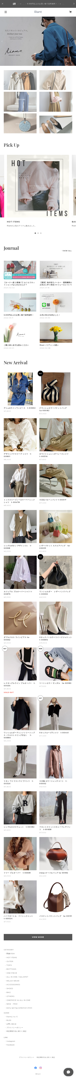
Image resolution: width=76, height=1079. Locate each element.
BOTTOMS (11, 969)
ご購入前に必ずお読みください (16, 345)
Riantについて (12, 1017)
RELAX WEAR (13, 981)
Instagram (11, 1041)
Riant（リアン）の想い (49, 345)
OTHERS (10, 996)
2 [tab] (38, 233)
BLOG (9, 1020)
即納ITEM (11, 954)
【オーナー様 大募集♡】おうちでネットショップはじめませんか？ (19, 284)
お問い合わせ (11, 1024)
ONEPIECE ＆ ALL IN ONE (18, 1000)
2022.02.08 (45, 348)
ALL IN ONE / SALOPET (17, 977)
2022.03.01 (9, 348)
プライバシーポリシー (15, 1028)
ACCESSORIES (13, 984)
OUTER (10, 961)
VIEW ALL (67, 251)
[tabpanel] (38, 192)
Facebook (11, 1045)
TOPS (9, 965)
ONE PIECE (12, 973)
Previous (2, 41)
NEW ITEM (12, 1004)
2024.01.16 (45, 288)
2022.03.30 (45, 318)
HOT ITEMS (12, 957)
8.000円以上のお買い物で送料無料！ (19, 315)
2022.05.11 (8, 318)
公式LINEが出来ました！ (50, 315)
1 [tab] (35, 233)
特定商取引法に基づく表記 (16, 1031)
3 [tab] (41, 233)
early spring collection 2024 (19, 1008)
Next (74, 41)
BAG (9, 992)
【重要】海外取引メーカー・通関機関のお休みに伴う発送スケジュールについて (56, 284)
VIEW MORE (38, 937)
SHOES (10, 988)
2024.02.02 (9, 288)
